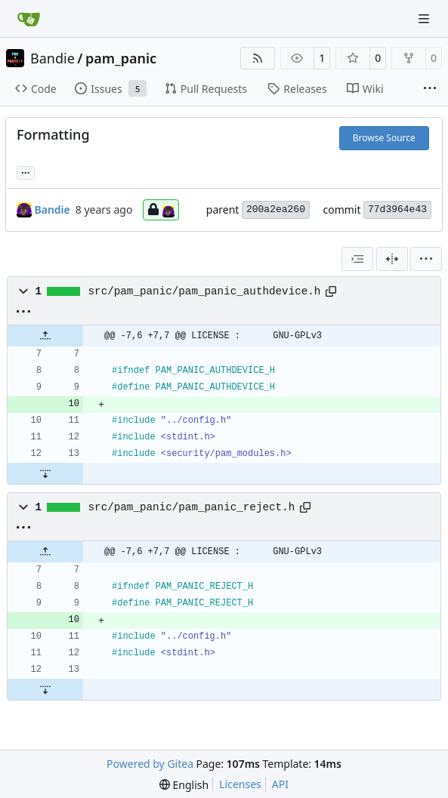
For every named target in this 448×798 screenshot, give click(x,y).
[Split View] (392, 259)
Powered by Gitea (150, 763)
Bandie (52, 58)
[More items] (430, 89)
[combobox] (357, 259)
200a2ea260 (275, 209)
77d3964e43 (397, 209)
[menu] (426, 259)
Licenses (240, 784)
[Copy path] (330, 291)
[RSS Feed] (257, 58)
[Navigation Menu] (425, 18)
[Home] (29, 18)
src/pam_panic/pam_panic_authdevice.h (204, 291)
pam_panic (120, 58)
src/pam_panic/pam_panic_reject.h (191, 507)
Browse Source (384, 137)
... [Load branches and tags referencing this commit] (25, 171)
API (280, 784)
